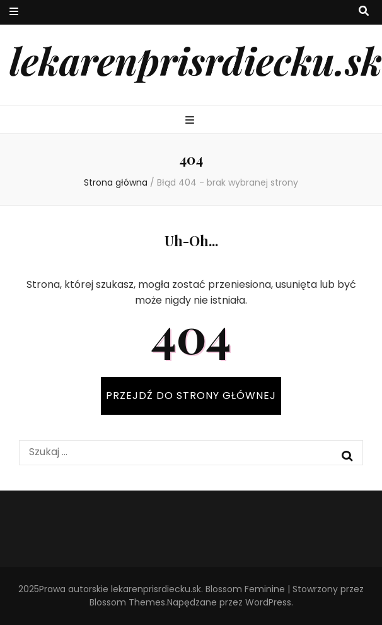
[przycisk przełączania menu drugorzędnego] (13, 12)
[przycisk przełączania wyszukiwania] (364, 11)
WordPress (268, 602)
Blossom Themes (127, 602)
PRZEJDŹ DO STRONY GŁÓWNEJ (191, 395)
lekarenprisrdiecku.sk (195, 60)
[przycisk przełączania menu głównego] (191, 120)
